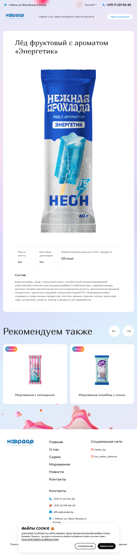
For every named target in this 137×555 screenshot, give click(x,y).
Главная (43, 17)
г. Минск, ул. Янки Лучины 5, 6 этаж (68, 520)
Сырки (57, 17)
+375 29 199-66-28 (62, 505)
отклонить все (85, 546)
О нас (50, 17)
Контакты (89, 17)
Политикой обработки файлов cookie (40, 539)
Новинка (11, 349)
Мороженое (67, 17)
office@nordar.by (61, 512)
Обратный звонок (120, 16)
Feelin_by (98, 449)
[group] (35, 374)
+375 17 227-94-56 (118, 4)
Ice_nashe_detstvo (104, 456)
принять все (106, 546)
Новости (78, 17)
